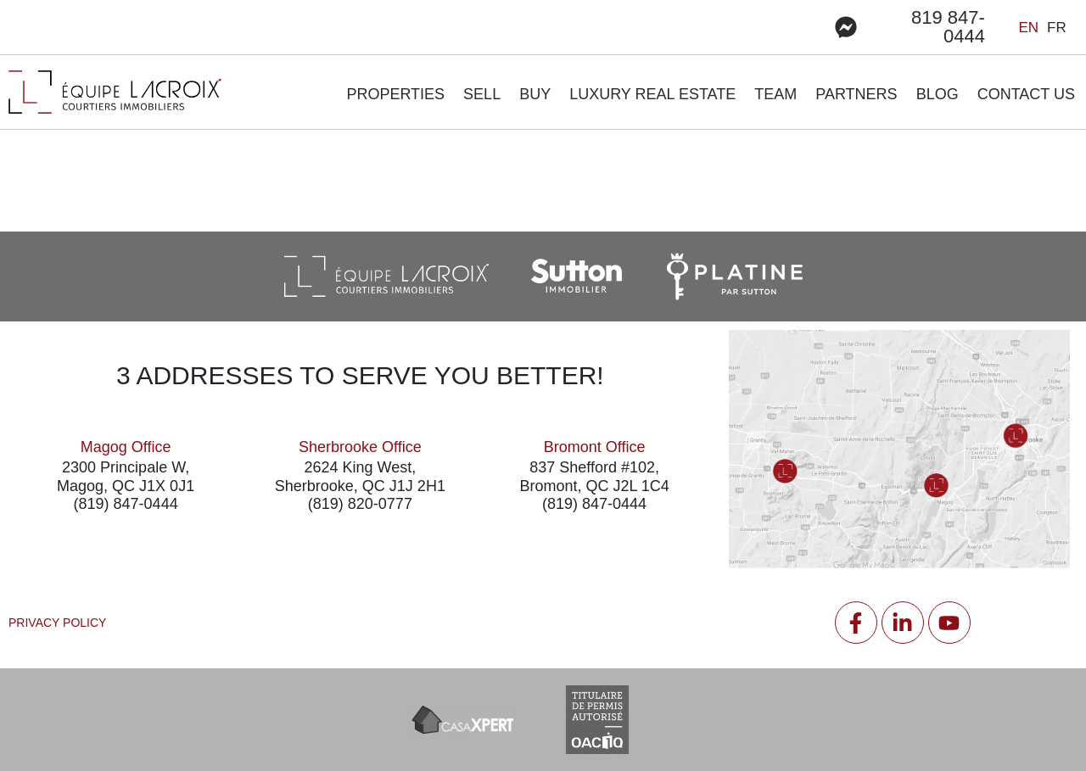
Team (775, 94)
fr (1056, 28)
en (1028, 28)
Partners (856, 94)
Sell (482, 94)
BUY (535, 94)
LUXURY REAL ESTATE (652, 94)
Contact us (1026, 94)
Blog (937, 94)
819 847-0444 (948, 27)
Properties (395, 94)
